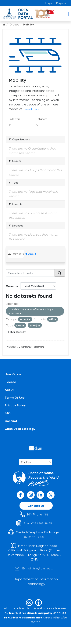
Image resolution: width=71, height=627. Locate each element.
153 (46, 514)
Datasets (16, 254)
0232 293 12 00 (34, 537)
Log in (48, 3)
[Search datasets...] (30, 272)
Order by (12, 286)
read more (32, 109)
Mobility (28, 24)
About (30, 254)
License (10, 382)
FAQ (8, 413)
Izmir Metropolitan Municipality (30, 613)
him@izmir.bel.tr (43, 568)
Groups (14, 24)
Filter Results (17, 332)
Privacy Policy (15, 405)
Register (61, 3)
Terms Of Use (15, 397)
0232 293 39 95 (41, 523)
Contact (11, 421)
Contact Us (36, 505)
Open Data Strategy (20, 429)
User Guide (13, 374)
